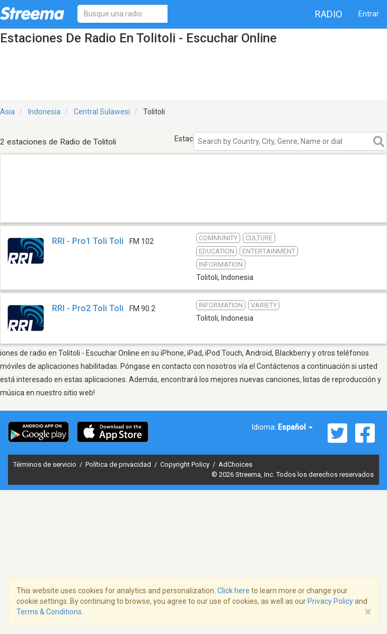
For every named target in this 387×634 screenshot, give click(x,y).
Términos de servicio (45, 464)
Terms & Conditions (49, 612)
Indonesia (44, 111)
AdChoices (235, 464)
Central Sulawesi (102, 111)
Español (295, 427)
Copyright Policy (185, 464)
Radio (328, 14)
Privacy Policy (330, 601)
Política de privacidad (119, 464)
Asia (7, 111)
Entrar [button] (368, 14)
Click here (233, 590)
